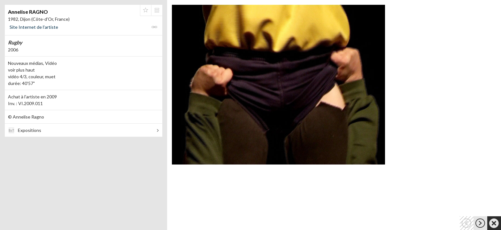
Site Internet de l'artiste (34, 27)
